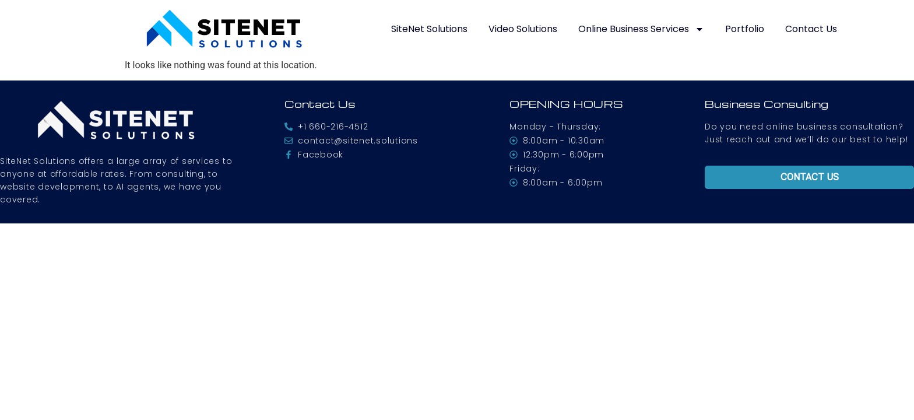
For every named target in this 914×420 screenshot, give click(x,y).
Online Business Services (641, 29)
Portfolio (744, 29)
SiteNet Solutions (429, 29)
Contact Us (811, 29)
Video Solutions (522, 29)
